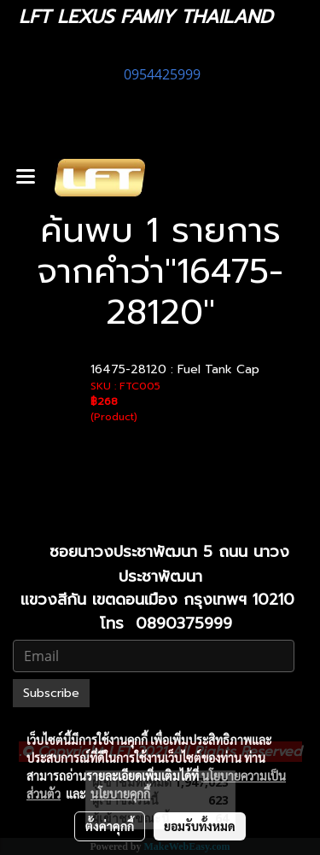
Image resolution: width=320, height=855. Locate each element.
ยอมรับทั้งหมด (200, 826)
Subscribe (51, 693)
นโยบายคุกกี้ (120, 793)
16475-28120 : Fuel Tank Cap (174, 369)
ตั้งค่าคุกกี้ (109, 826)
